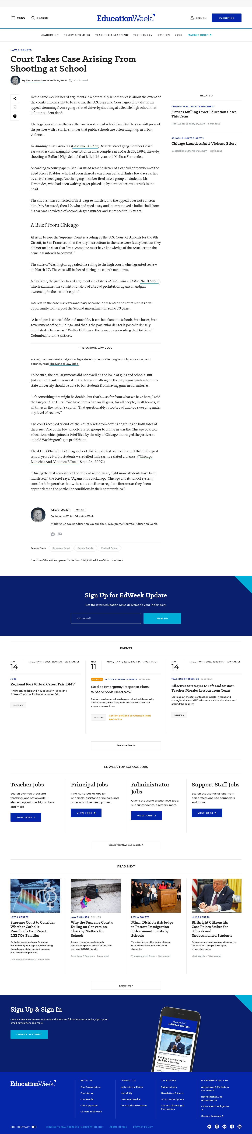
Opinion (164, 34)
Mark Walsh (34, 80)
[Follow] (80, 510)
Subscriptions (169, 1087)
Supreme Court (61, 548)
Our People (86, 1099)
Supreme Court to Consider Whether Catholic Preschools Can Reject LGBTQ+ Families (32, 929)
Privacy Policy (143, 1127)
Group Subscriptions (172, 1099)
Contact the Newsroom (134, 1105)
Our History (86, 1093)
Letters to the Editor (132, 1087)
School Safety (85, 548)
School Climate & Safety (188, 138)
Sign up (162, 618)
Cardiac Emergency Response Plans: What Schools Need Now (120, 689)
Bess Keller (178, 151)
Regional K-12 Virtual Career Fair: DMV (42, 684)
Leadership (49, 34)
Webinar (144, 679)
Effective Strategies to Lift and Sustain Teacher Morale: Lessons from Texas (203, 688)
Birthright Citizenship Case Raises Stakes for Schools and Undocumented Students (212, 929)
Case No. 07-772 (85, 146)
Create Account (29, 1034)
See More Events (126, 745)
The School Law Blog (64, 363)
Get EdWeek (168, 1080)
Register (18, 705)
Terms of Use (118, 1127)
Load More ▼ (126, 985)
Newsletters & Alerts (172, 1093)
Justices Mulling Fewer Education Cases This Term (204, 114)
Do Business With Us (214, 1080)
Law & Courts (21, 50)
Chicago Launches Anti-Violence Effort (204, 143)
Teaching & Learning (111, 34)
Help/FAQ (126, 1093)
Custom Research (212, 1116)
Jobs (178, 34)
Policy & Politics (77, 34)
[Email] (106, 618)
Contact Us (128, 1080)
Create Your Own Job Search (126, 845)
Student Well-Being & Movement (193, 106)
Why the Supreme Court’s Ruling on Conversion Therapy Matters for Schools (92, 929)
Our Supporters (89, 1105)
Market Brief (199, 34)
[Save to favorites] (15, 107)
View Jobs (25, 817)
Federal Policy (109, 548)
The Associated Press (22, 959)
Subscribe (226, 17)
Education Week (84, 516)
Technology (142, 34)
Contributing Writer (62, 516)
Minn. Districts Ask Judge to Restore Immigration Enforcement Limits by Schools (152, 929)
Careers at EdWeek (91, 1111)
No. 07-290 (149, 281)
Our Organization (90, 1087)
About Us (86, 1080)
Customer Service (131, 1099)
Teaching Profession (185, 679)
